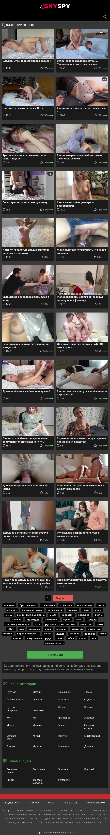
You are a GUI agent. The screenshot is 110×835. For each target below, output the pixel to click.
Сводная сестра (93, 727)
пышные (72, 610)
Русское (16, 691)
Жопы (67, 706)
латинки (77, 628)
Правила (34, 802)
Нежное (42, 699)
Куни (16, 717)
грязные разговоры (17, 624)
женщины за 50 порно (31, 614)
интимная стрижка (32, 610)
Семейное (67, 779)
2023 (11, 628)
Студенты (93, 699)
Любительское (18, 699)
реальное (83, 614)
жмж (103, 633)
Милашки (67, 746)
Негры (42, 735)
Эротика (67, 769)
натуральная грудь (39, 638)
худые (60, 633)
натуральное (55, 610)
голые (86, 610)
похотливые (84, 605)
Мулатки (42, 746)
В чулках (16, 746)
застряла (61, 629)
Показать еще (55, 654)
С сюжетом (42, 708)
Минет (16, 725)
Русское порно (96, 802)
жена (98, 610)
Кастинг (67, 735)
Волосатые (42, 769)
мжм (78, 619)
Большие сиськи (16, 771)
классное (94, 628)
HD (42, 717)
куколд (17, 638)
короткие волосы (27, 633)
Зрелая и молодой (42, 781)
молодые (33, 619)
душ (21, 629)
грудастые (86, 624)
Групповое (67, 717)
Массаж (42, 725)
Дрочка (93, 746)
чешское (12, 610)
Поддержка (12, 802)
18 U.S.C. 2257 (71, 802)
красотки (67, 614)
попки (82, 638)
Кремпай (93, 769)
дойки (47, 633)
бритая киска (28, 605)
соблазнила (48, 605)
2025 (53, 614)
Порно (40, 832)
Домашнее (67, 691)
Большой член (16, 737)
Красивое (67, 699)
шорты (98, 614)
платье (7, 633)
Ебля (48, 628)
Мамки (42, 691)
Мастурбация (94, 735)
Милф (67, 725)
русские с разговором (60, 624)
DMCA (51, 802)
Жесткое (93, 717)
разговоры (51, 619)
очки (100, 624)
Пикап (16, 779)
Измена (93, 706)
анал (101, 605)
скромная (34, 629)
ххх (94, 638)
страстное (66, 605)
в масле (16, 619)
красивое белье (54, 643)
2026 (37, 624)
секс (59, 638)
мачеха (91, 619)
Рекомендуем (19, 761)
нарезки (89, 633)
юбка (71, 638)
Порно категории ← (24, 684)
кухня (66, 619)
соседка (74, 633)
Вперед (60, 598)
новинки (9, 605)
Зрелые (93, 691)
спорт (9, 615)
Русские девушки (16, 708)
